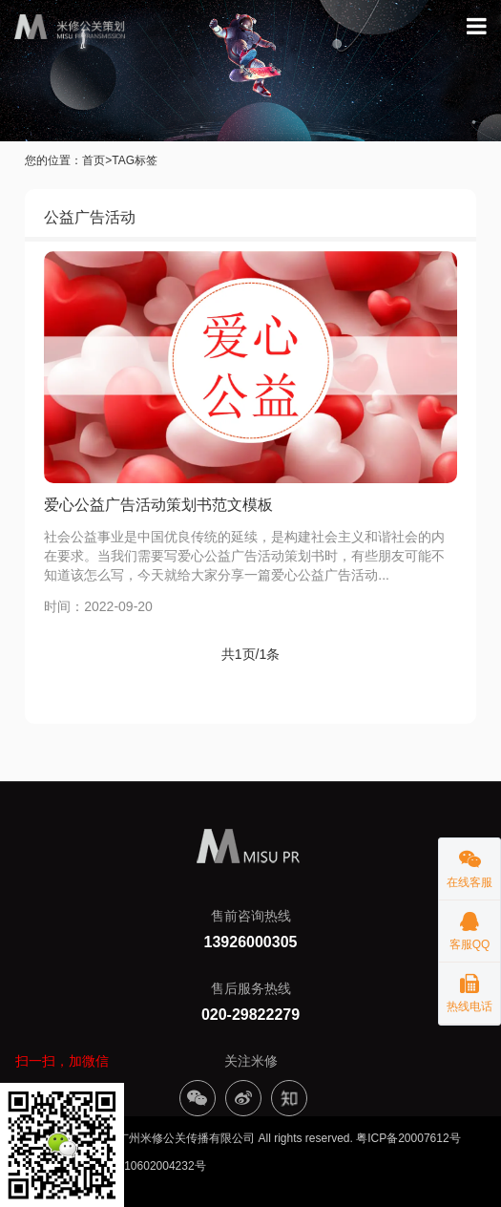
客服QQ (469, 925)
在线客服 (469, 863)
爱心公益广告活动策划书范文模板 (158, 505)
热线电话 (469, 988)
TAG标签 (134, 160)
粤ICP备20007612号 (408, 1138)
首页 (93, 160)
